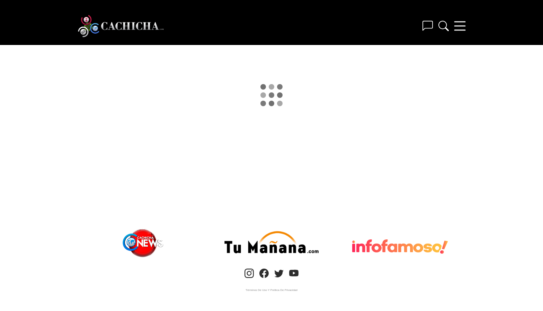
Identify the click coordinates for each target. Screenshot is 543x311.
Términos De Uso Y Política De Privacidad (271, 290)
